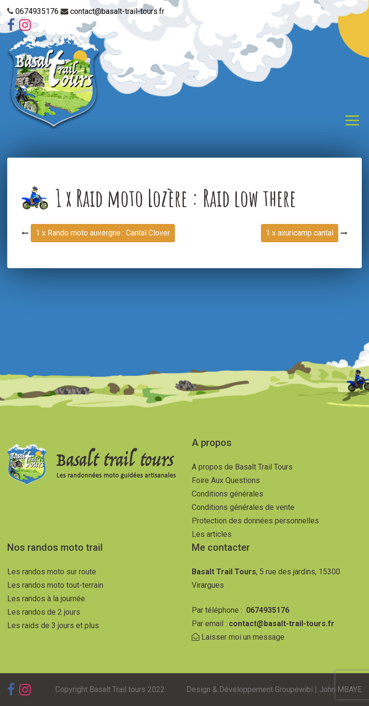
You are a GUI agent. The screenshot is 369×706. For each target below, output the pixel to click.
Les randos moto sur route (51, 571)
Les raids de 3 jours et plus (53, 625)
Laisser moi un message (238, 637)
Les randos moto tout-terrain (55, 585)
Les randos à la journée (46, 598)
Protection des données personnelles (255, 520)
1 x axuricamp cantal (299, 232)
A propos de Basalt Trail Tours (242, 466)
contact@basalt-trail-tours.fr (117, 11)
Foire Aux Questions (226, 480)
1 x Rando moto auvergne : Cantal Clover (103, 232)
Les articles (212, 534)
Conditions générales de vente (243, 507)
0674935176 (38, 11)
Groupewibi (294, 689)
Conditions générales (227, 493)
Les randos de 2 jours (43, 612)
